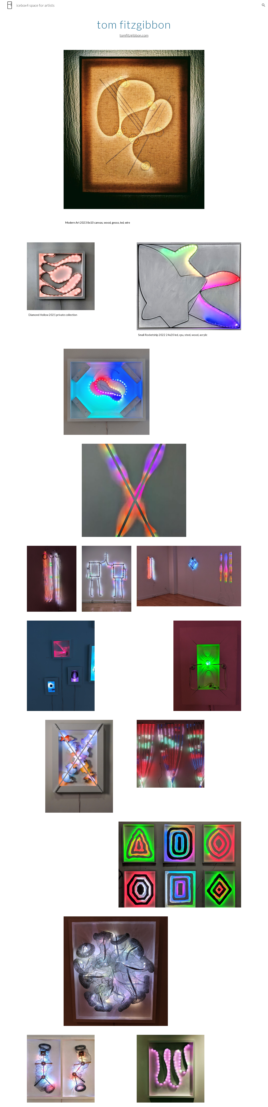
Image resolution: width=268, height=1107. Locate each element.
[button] (263, 5)
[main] (134, 28)
